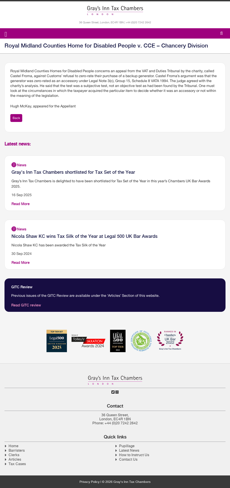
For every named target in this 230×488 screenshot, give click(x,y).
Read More (20, 204)
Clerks (14, 455)
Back (16, 118)
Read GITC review (26, 305)
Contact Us (128, 459)
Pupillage (127, 446)
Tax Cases (17, 464)
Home (13, 446)
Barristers (17, 450)
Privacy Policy (90, 482)
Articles (15, 459)
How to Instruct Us (134, 455)
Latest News (129, 450)
